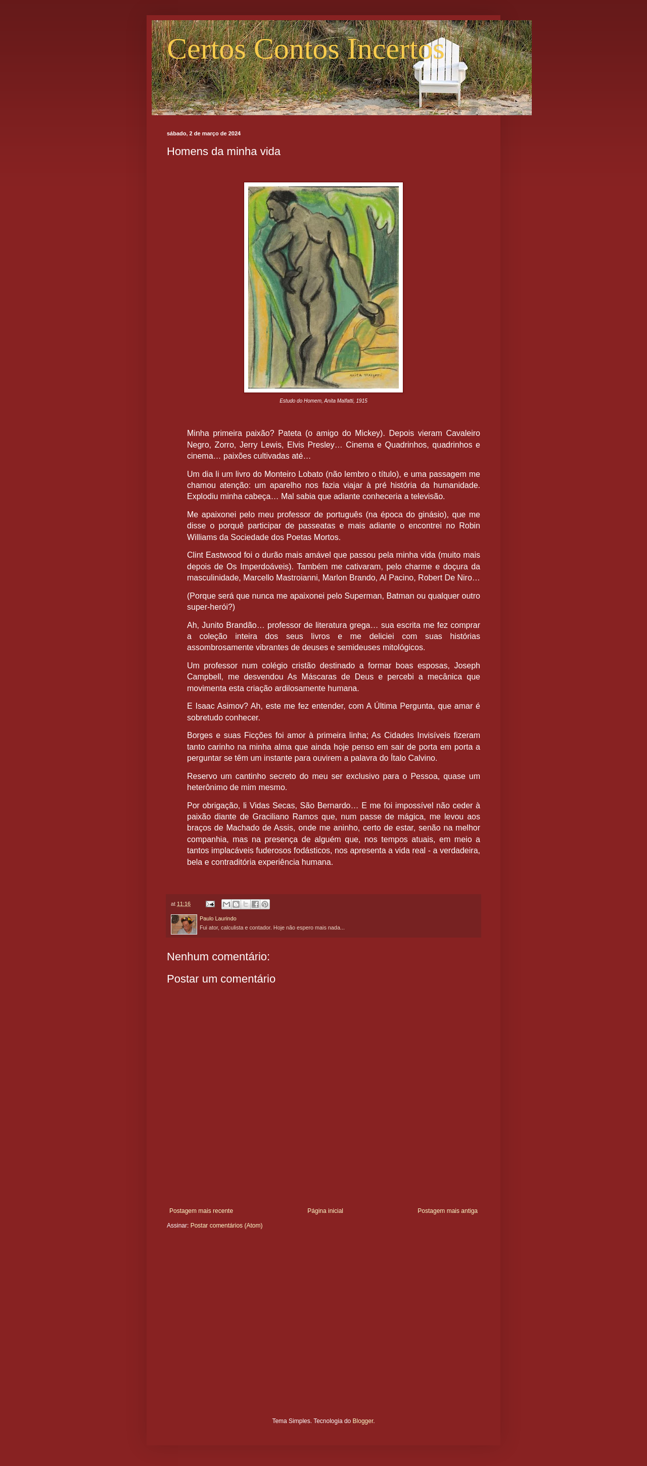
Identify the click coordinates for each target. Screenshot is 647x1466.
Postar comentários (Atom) (227, 1225)
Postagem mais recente (201, 1210)
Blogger (363, 1421)
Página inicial (325, 1210)
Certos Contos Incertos (306, 48)
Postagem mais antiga (448, 1210)
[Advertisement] (323, 1331)
